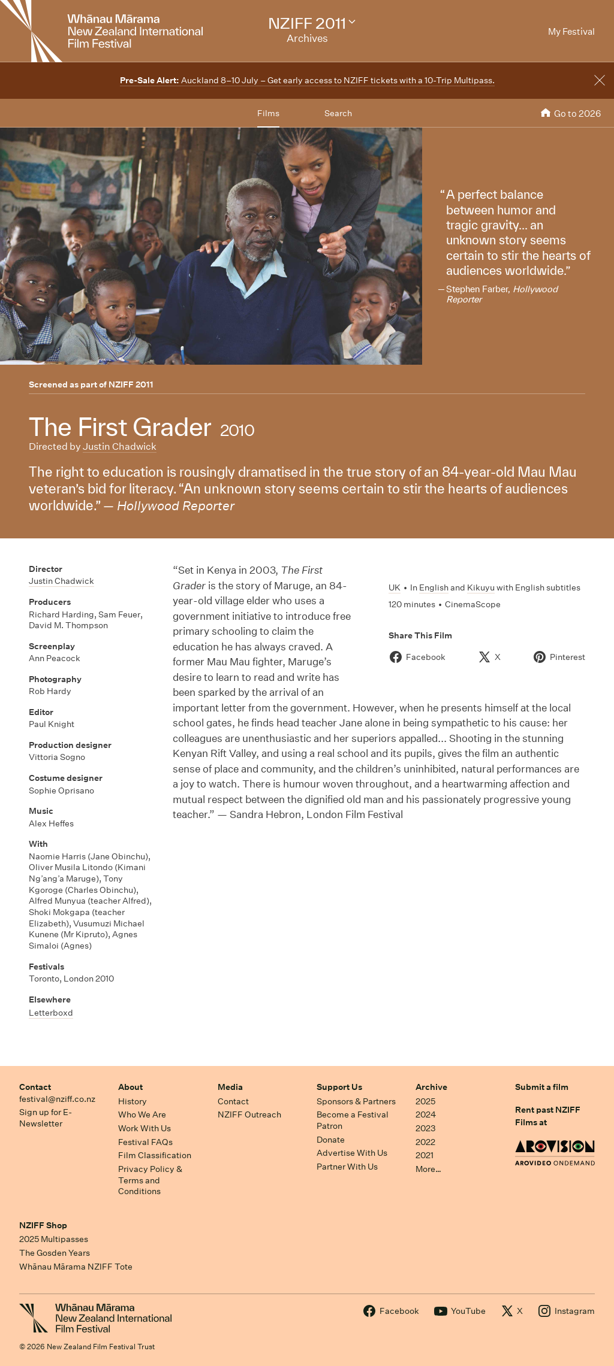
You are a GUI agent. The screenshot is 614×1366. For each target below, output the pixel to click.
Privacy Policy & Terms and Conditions (150, 1180)
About (130, 1087)
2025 (425, 1101)
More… (428, 1169)
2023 (426, 1128)
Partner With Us (347, 1166)
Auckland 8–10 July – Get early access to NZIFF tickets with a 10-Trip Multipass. (307, 80)
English (434, 587)
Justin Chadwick (119, 446)
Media (230, 1087)
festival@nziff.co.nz (57, 1099)
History (132, 1101)
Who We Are (142, 1114)
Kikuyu (481, 587)
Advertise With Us (352, 1152)
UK (395, 587)
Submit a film (541, 1087)
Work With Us (144, 1128)
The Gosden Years (54, 1252)
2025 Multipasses (53, 1239)
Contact (35, 1087)
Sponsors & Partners (356, 1101)
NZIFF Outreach (249, 1114)
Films (268, 113)
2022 (425, 1142)
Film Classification (154, 1155)
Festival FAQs (145, 1142)
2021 (425, 1155)
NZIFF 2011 (131, 384)
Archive (431, 1087)
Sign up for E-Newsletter (45, 1118)
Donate (331, 1139)
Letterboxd (51, 1012)
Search (338, 113)
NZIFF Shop (43, 1225)
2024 (426, 1114)
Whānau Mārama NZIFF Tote (76, 1266)
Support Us (339, 1087)
